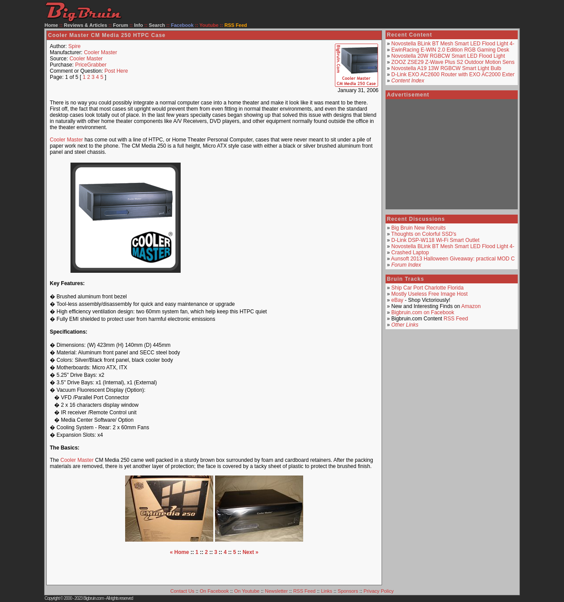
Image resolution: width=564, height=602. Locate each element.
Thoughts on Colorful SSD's (423, 234)
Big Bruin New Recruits (418, 228)
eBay (397, 300)
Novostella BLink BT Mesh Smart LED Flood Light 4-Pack (458, 44)
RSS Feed (456, 319)
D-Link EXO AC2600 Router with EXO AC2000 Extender (457, 74)
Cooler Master (100, 52)
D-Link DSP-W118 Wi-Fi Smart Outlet (435, 240)
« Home (179, 552)
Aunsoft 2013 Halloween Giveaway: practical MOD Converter (462, 259)
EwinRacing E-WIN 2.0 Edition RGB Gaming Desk (450, 50)
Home (51, 25)
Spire (74, 46)
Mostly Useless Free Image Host (429, 294)
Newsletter (276, 591)
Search (157, 25)
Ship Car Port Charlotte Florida (427, 288)
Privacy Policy (378, 591)
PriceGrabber (90, 65)
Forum (120, 25)
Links (326, 591)
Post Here (116, 71)
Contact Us (182, 591)
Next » (250, 552)
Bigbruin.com (93, 598)
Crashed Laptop (410, 252)
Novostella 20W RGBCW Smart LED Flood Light (448, 56)
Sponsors (348, 591)
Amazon (471, 306)
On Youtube (247, 591)
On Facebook (214, 591)
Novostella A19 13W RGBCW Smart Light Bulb (446, 68)
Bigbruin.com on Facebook (422, 312)
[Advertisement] (288, 218)
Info (138, 25)
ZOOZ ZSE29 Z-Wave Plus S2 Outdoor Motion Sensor (455, 62)
